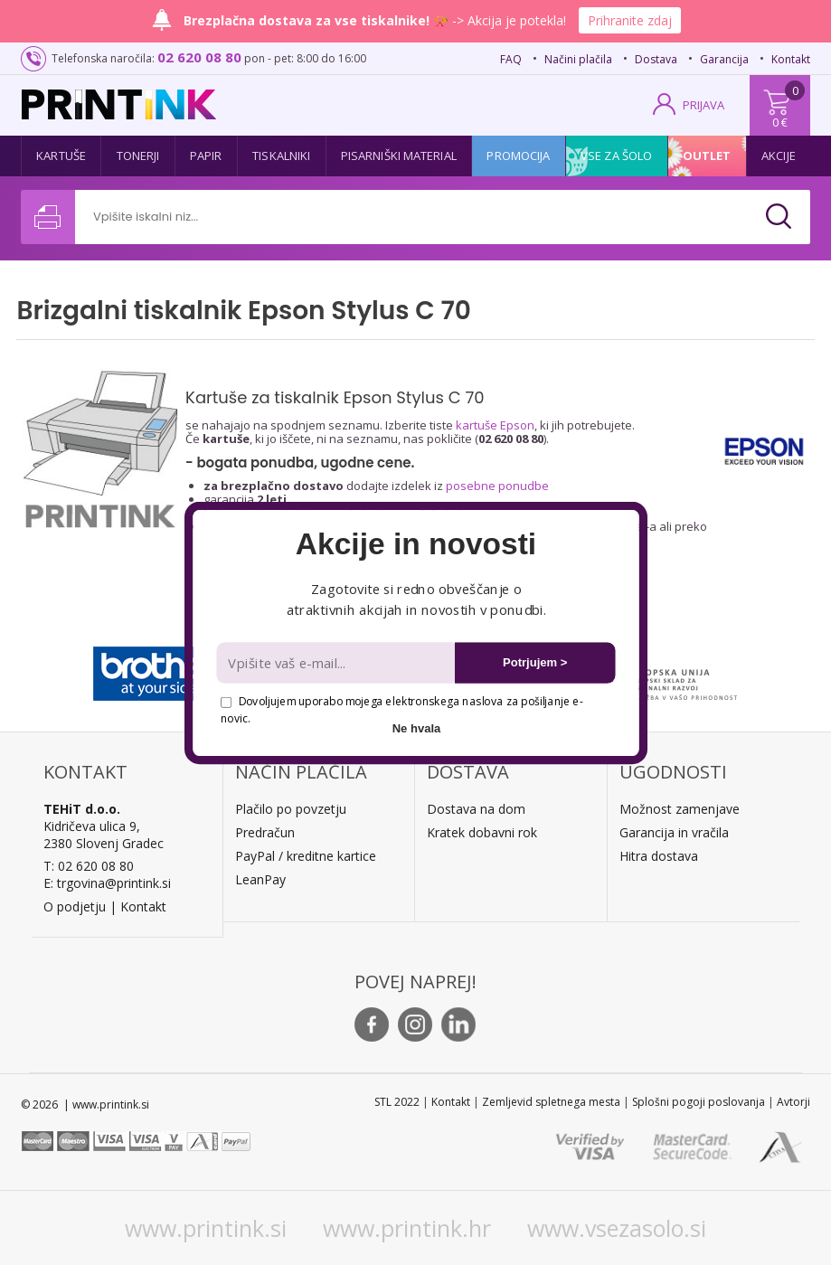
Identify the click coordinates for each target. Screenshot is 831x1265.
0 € (780, 122)
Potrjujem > (535, 662)
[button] (415, 544)
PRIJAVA (703, 105)
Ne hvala (416, 727)
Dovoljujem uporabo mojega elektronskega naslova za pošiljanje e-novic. (401, 709)
